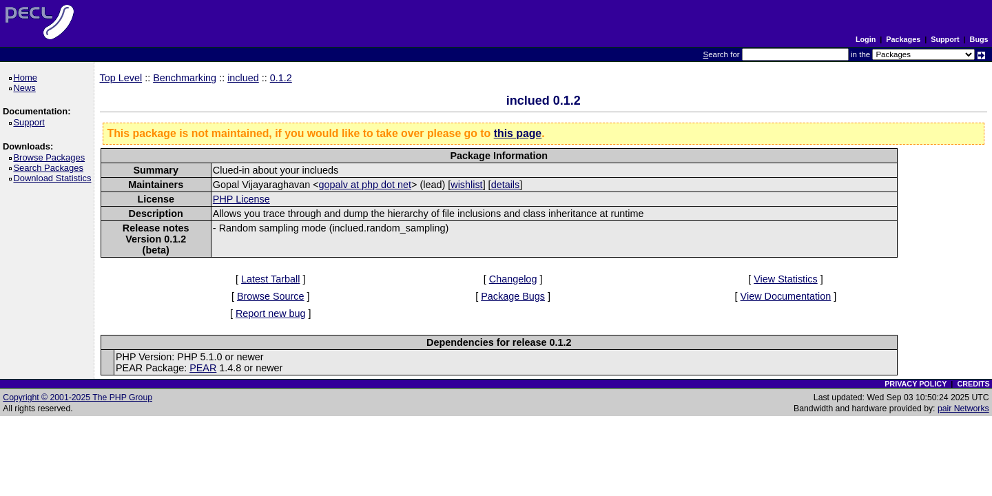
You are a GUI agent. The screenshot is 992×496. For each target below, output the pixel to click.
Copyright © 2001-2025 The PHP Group (77, 397)
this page (517, 133)
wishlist (466, 184)
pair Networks (963, 408)
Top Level (121, 77)
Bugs (979, 39)
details (505, 184)
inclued (243, 77)
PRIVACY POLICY (916, 384)
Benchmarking (184, 77)
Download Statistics (54, 178)
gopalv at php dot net (365, 184)
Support (945, 39)
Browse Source (270, 296)
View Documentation (786, 296)
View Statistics (786, 279)
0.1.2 (281, 77)
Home (27, 77)
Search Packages (50, 168)
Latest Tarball (270, 279)
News (26, 88)
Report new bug (271, 313)
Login (866, 39)
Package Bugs (513, 296)
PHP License (241, 199)
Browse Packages (51, 157)
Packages (903, 39)
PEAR (202, 367)
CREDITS (973, 384)
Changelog (513, 279)
